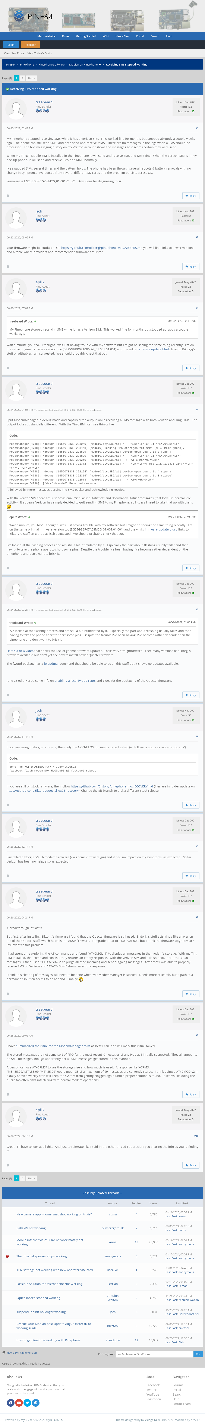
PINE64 (10, 64)
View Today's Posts (40, 53)
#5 (197, 609)
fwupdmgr (51, 664)
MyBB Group (54, 1420)
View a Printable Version (21, 1353)
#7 (197, 846)
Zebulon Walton (113, 1298)
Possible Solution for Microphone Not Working (49, 1284)
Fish (181, 1342)
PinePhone (27, 64)
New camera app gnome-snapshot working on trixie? (54, 1214)
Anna (113, 1242)
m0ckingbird (149, 1420)
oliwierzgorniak (113, 1228)
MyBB (24, 1420)
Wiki (106, 36)
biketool (113, 1326)
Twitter (151, 1390)
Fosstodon (153, 1399)
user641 (113, 1270)
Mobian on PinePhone (83, 64)
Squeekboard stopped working (38, 1298)
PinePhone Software (51, 64)
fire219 (195, 1420)
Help (169, 36)
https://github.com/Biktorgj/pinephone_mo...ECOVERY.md (112, 786)
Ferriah (113, 1284)
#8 (197, 917)
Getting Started (86, 36)
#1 (197, 128)
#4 (197, 409)
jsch (39, 211)
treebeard (44, 102)
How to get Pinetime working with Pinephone (48, 1340)
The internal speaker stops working (41, 1256)
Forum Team (182, 1404)
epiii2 (40, 281)
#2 (197, 237)
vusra (113, 1214)
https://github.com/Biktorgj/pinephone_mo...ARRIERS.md (101, 248)
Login (11, 45)
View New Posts (14, 53)
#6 (197, 736)
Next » (31, 78)
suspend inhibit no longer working (41, 1312)
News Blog (122, 36)
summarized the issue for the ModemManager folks (53, 1046)
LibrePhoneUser (189, 1314)
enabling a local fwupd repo (75, 681)
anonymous (186, 1244)
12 (136, 1340)
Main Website (46, 36)
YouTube (152, 1394)
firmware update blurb (154, 349)
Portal (140, 36)
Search (155, 36)
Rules (65, 36)
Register (30, 45)
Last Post (171, 1216)
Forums (178, 1385)
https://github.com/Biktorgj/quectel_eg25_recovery (43, 791)
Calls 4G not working (31, 1228)
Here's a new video (20, 651)
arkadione (113, 1340)
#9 (197, 1035)
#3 (197, 307)
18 (136, 1242)
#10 (196, 1135)
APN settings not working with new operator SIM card (54, 1270)
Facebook (153, 1385)
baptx (182, 1230)
